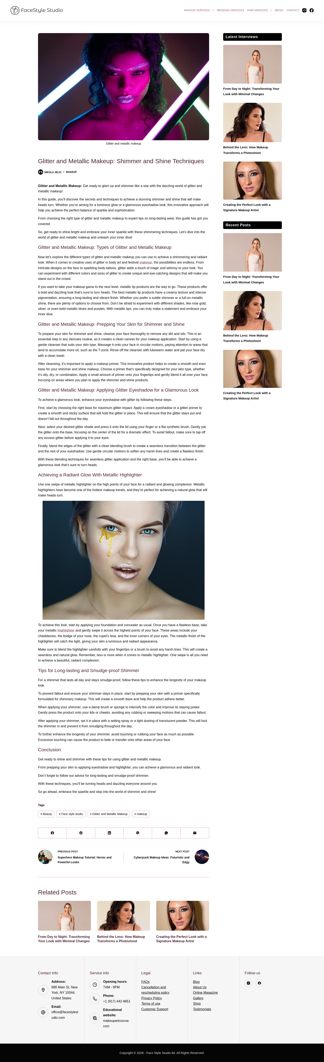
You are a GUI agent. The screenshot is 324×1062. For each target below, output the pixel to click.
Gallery (198, 998)
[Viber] (138, 833)
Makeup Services (199, 10)
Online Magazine (205, 992)
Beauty (46, 814)
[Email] (195, 833)
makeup (145, 262)
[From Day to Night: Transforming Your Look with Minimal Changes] (64, 916)
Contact (292, 10)
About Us (200, 987)
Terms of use (150, 1003)
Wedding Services (230, 10)
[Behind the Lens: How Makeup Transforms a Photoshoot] (123, 916)
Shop (197, 1003)
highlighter (66, 630)
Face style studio (71, 814)
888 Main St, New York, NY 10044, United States (64, 992)
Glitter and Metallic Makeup (108, 814)
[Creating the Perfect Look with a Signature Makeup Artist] (182, 916)
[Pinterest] (81, 833)
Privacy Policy (151, 998)
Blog (196, 982)
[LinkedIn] (109, 833)
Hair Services (260, 10)
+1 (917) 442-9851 (116, 1001)
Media (279, 10)
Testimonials (202, 1009)
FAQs (145, 982)
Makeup (71, 172)
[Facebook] (312, 10)
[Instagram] (304, 10)
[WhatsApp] (166, 833)
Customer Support (154, 1009)
